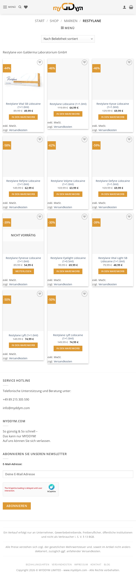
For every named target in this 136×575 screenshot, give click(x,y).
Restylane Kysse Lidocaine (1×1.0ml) (112, 105)
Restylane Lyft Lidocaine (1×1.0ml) (68, 336)
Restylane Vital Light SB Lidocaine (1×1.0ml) (112, 259)
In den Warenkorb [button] (23, 117)
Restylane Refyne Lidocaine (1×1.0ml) (23, 182)
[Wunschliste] (26, 7)
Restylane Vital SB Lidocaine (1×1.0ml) (23, 105)
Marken (71, 20)
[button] (9, 6)
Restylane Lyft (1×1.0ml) (23, 335)
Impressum (81, 564)
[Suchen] (20, 7)
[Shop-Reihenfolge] (68, 39)
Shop (54, 20)
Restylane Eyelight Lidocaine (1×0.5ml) (68, 259)
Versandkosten (18, 130)
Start (40, 20)
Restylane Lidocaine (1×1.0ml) (68, 104)
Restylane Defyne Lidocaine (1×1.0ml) (113, 182)
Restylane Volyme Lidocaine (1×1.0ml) (68, 182)
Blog (107, 564)
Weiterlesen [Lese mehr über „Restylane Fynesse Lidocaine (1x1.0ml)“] (23, 271)
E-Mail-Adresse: (68, 470)
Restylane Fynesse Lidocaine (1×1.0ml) (23, 259)
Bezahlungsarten (37, 564)
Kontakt (96, 564)
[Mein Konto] (124, 7)
